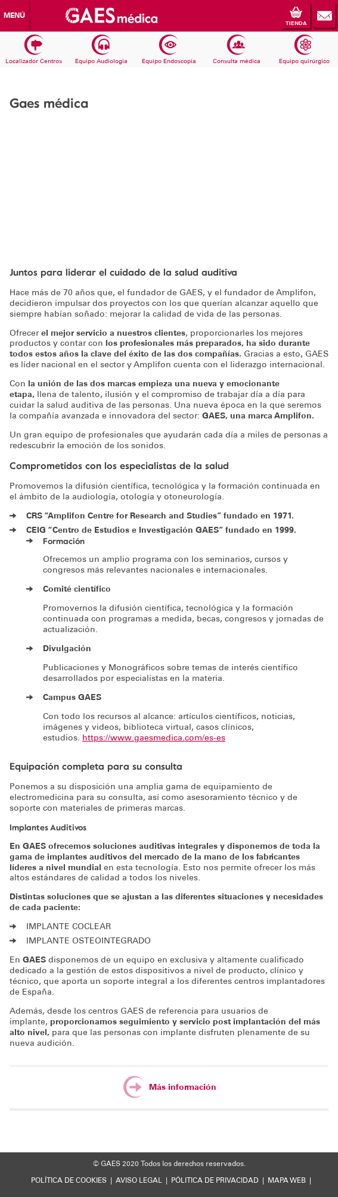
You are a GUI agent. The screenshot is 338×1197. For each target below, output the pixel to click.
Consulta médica (237, 50)
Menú (14, 15)
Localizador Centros (33, 50)
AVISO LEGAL (139, 1180)
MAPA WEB (287, 1180)
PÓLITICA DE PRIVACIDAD (215, 1180)
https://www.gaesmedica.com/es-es (153, 738)
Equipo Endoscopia (169, 50)
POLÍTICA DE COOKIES (69, 1180)
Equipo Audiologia (101, 50)
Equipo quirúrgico (304, 50)
